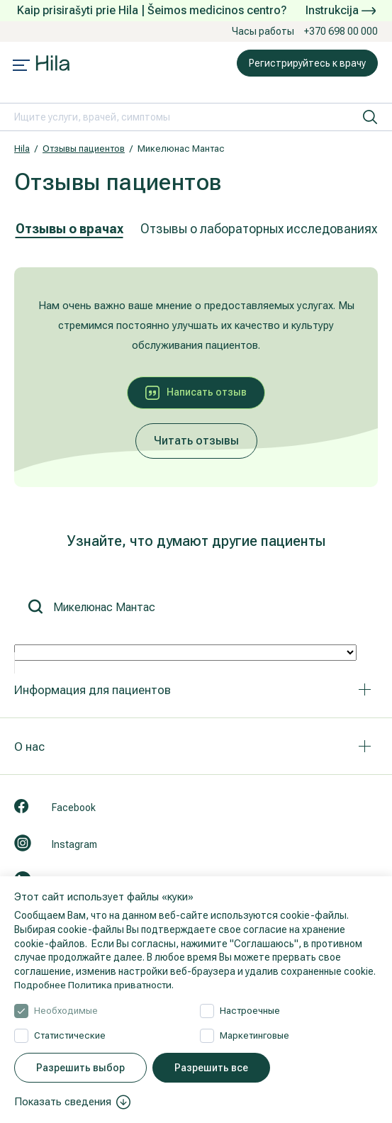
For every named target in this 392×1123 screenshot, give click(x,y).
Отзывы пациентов (84, 148)
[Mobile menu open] (21, 66)
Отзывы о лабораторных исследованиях (258, 228)
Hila (22, 148)
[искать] (370, 117)
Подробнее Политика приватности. (96, 984)
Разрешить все (211, 1067)
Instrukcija (341, 10)
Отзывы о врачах (69, 228)
